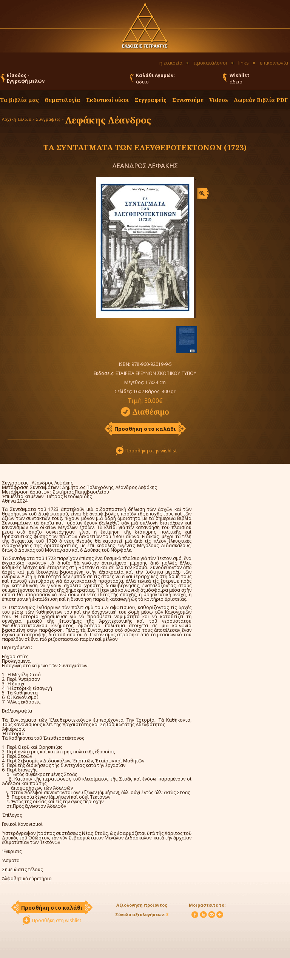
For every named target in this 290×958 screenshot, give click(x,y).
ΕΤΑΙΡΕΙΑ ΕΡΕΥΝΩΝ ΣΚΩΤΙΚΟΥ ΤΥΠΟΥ (156, 373)
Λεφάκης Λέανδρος (108, 120)
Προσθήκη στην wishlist (151, 450)
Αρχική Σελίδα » (18, 119)
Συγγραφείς (48, 119)
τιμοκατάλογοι (210, 62)
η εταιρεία (170, 62)
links (243, 62)
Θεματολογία (62, 99)
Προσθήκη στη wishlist (56, 920)
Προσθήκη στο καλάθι (145, 428)
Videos (218, 99)
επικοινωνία (274, 62)
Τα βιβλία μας (19, 99)
